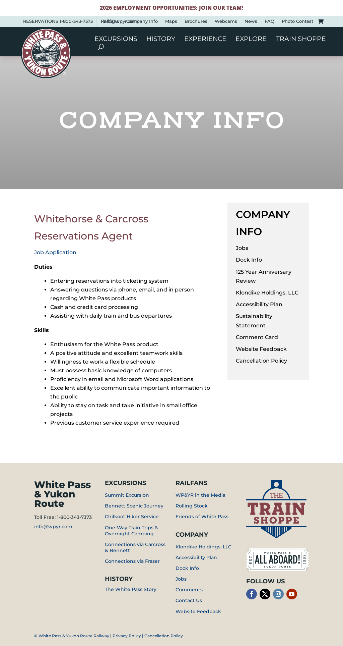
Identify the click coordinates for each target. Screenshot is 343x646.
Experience (205, 40)
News (251, 21)
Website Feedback (261, 349)
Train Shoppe (301, 40)
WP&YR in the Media (200, 495)
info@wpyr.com (53, 527)
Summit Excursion (127, 495)
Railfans (110, 21)
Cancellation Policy (261, 361)
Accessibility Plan (259, 304)
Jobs (242, 248)
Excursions (115, 40)
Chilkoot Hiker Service (132, 517)
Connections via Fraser (132, 561)
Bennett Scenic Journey (134, 506)
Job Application (55, 252)
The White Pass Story (130, 589)
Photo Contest (297, 21)
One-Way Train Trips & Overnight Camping (131, 531)
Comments (189, 590)
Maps (171, 21)
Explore (251, 40)
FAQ (269, 21)
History (160, 40)
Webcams (226, 21)
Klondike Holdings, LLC (267, 292)
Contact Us (189, 600)
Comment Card (257, 337)
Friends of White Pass (202, 517)
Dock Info (249, 260)
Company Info (142, 21)
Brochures (196, 21)
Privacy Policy (127, 635)
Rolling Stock (192, 506)
